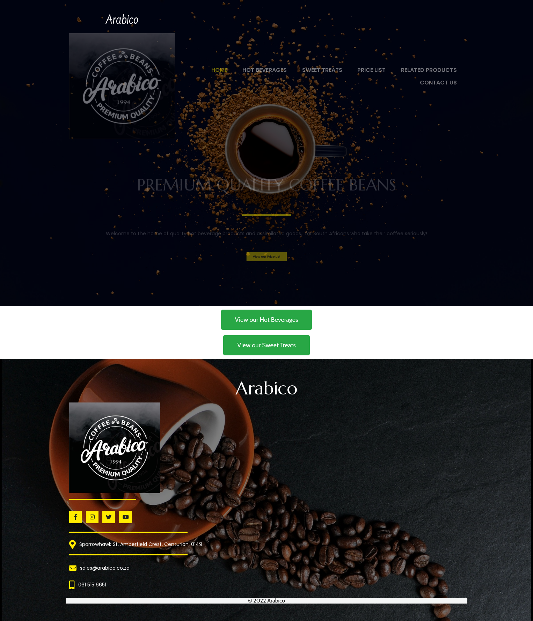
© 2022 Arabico (266, 600)
